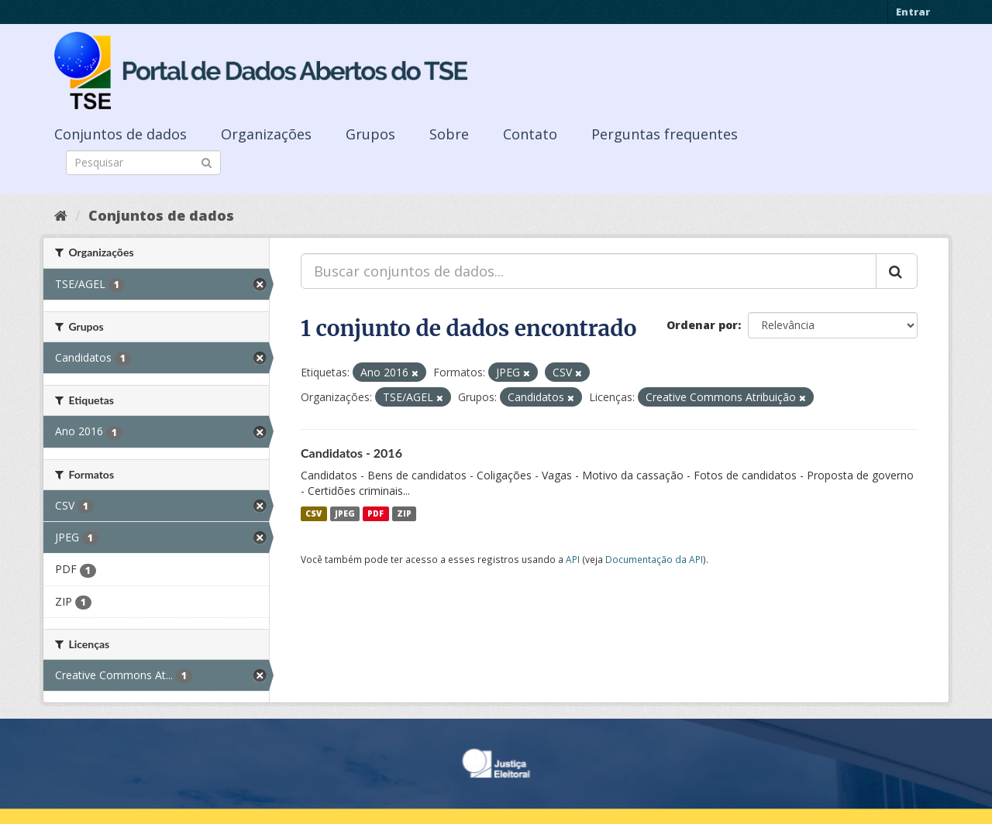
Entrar (913, 12)
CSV (313, 513)
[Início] (60, 215)
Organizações (266, 134)
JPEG (345, 513)
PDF (375, 513)
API (573, 559)
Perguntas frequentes (664, 134)
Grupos (370, 134)
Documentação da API (654, 559)
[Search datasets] (143, 162)
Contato (530, 134)
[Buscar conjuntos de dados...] (589, 271)
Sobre (449, 134)
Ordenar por (702, 325)
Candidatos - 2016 (351, 452)
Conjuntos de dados (120, 134)
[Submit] (206, 161)
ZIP (404, 513)
